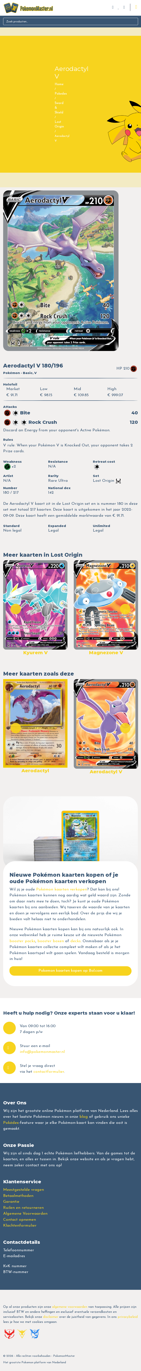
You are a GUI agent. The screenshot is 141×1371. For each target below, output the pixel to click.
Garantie (11, 1202)
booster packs (22, 941)
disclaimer (50, 1317)
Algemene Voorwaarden (25, 1214)
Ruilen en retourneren (23, 1208)
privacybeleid (128, 1317)
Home (59, 84)
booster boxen (50, 941)
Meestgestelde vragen (23, 1190)
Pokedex (61, 93)
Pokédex (11, 1123)
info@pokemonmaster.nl (42, 1052)
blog (83, 1117)
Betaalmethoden (18, 1196)
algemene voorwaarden (69, 1307)
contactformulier (48, 1072)
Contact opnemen (19, 1220)
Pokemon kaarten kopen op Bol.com (70, 971)
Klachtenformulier (20, 1226)
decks (75, 941)
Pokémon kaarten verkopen (61, 890)
